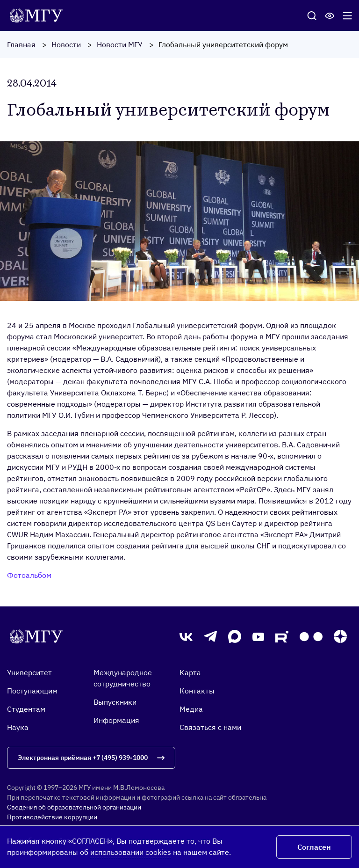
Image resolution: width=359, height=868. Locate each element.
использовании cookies (130, 852)
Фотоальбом (29, 575)
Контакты (197, 690)
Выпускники (114, 702)
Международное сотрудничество (122, 678)
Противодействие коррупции (52, 817)
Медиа (191, 709)
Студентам (26, 709)
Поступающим (32, 690)
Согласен (314, 847)
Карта (190, 672)
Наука (18, 727)
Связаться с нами (210, 727)
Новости (66, 44)
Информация (116, 720)
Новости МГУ (120, 44)
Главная (21, 44)
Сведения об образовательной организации (74, 807)
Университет (29, 672)
